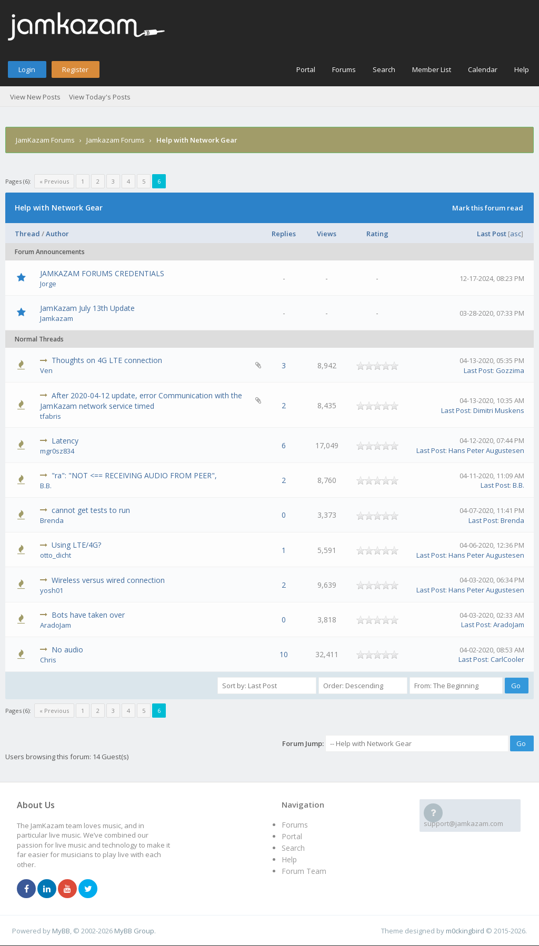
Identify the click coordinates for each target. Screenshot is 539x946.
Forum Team (304, 871)
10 (284, 654)
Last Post (491, 233)
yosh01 (51, 590)
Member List (431, 69)
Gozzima (510, 370)
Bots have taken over (88, 615)
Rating (377, 233)
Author (57, 233)
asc (515, 233)
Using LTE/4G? (76, 545)
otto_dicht (55, 555)
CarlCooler (507, 659)
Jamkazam (56, 318)
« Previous (54, 181)
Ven (46, 370)
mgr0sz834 (57, 451)
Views (326, 233)
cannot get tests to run (91, 510)
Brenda (52, 520)
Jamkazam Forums (115, 140)
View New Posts (35, 97)
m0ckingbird (465, 930)
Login (26, 69)
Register (75, 69)
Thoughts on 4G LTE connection (107, 360)
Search (384, 69)
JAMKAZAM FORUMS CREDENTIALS (102, 273)
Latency (65, 441)
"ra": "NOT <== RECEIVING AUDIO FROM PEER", (134, 475)
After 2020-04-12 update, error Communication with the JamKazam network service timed (141, 400)
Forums (344, 69)
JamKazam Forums (45, 140)
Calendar (482, 69)
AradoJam (55, 625)
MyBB (61, 930)
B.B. (46, 485)
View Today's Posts (100, 97)
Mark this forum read (487, 208)
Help (521, 69)
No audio (67, 650)
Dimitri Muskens (498, 410)
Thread (27, 233)
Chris (48, 660)
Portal (305, 69)
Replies (284, 233)
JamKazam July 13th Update (87, 308)
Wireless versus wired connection (108, 580)
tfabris (50, 416)
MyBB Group (134, 930)
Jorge (48, 283)
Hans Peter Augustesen (486, 450)
